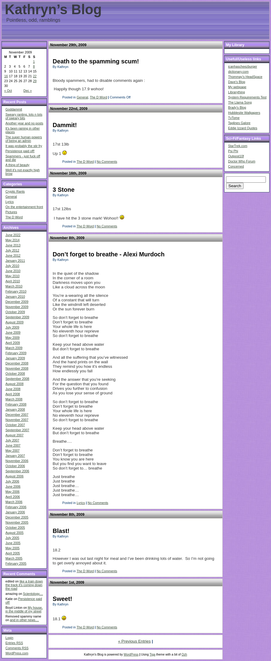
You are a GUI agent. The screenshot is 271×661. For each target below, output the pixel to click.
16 (6, 76)
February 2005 (15, 563)
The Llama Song (240, 102)
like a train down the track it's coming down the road (24, 584)
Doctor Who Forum (241, 161)
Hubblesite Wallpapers (244, 112)
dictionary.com (238, 71)
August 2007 (14, 435)
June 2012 (13, 255)
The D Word (14, 217)
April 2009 (12, 343)
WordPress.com (16, 653)
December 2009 (16, 301)
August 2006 (14, 476)
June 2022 (13, 235)
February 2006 (15, 507)
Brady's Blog (237, 107)
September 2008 (17, 378)
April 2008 (12, 394)
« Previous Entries (134, 641)
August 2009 (14, 322)
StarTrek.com (237, 146)
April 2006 (12, 497)
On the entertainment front (24, 207)
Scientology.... (33, 593)
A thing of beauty (17, 165)
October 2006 (15, 466)
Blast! (61, 531)
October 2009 (15, 312)
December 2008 (16, 363)
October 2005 (15, 527)
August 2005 (14, 532)
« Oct (8, 90)
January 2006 (15, 512)
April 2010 (12, 281)
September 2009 (17, 317)
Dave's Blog (236, 82)
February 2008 (15, 404)
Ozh (184, 654)
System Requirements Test (247, 97)
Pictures (11, 212)
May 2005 (12, 548)
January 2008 (15, 409)
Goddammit (13, 109)
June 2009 (13, 332)
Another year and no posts (24, 123)
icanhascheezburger (242, 66)
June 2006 (13, 486)
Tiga (152, 654)
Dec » (27, 90)
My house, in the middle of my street (24, 609)
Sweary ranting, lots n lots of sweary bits (23, 116)
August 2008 (14, 384)
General (11, 196)
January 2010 (15, 296)
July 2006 (12, 481)
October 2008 (15, 373)
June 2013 (13, 245)
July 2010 (12, 266)
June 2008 (13, 389)
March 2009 (13, 348)
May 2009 (12, 337)
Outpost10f (236, 156)
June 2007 (13, 445)
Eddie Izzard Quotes (242, 128)
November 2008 (16, 368)
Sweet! (62, 598)
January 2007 (15, 455)
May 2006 (12, 491)
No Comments (107, 161)
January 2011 (15, 260)
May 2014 (12, 240)
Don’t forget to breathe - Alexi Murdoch (108, 254)
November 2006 (16, 461)
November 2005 (16, 522)
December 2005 (16, 517)
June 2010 (13, 271)
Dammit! (65, 125)
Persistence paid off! (19, 151)
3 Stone (63, 189)
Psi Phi (233, 151)
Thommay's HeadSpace (245, 77)
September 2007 (17, 430)
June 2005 (13, 543)
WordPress (131, 654)
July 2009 (12, 327)
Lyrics (9, 202)
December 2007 (16, 414)
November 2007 (16, 420)
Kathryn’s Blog (53, 9)
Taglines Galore (239, 123)
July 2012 (12, 250)
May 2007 (12, 450)
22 (35, 76)
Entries (14, 643)
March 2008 (13, 399)
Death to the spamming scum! (96, 61)
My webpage (237, 87)
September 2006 (17, 471)
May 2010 (12, 276)
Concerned (236, 166)
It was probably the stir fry (23, 146)
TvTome (234, 118)
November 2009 (16, 307)
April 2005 (12, 553)
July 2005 (12, 538)
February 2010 (15, 291)
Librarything (236, 92)
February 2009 (15, 353)
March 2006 (13, 502)
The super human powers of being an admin (23, 139)
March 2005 (13, 558)
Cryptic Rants (15, 191)
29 (35, 81)
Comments (16, 648)
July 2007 (12, 440)
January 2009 (15, 358)
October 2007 (15, 425)
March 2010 (13, 286)
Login (9, 638)
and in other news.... (24, 620)
